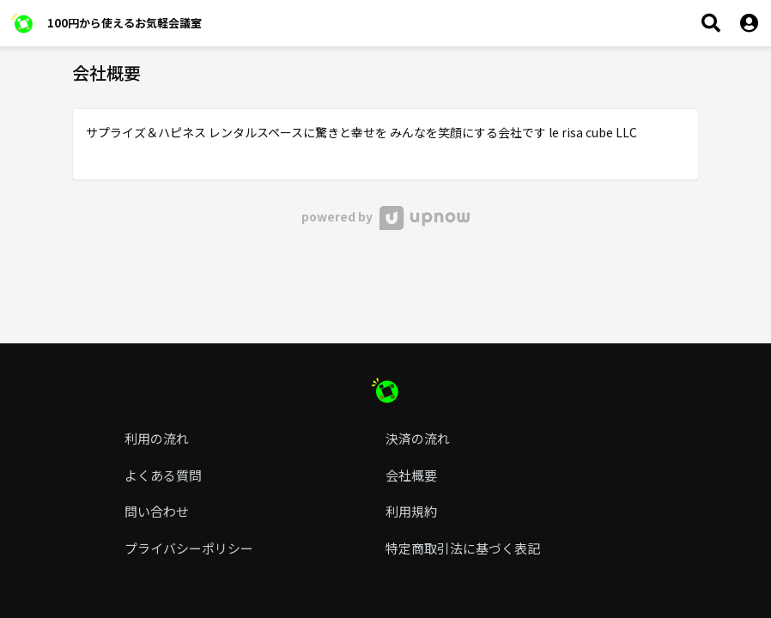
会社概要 (411, 475)
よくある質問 (163, 475)
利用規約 (411, 511)
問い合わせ (156, 511)
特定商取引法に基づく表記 (463, 548)
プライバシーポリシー (188, 548)
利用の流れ (156, 438)
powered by (385, 216)
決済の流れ (418, 438)
